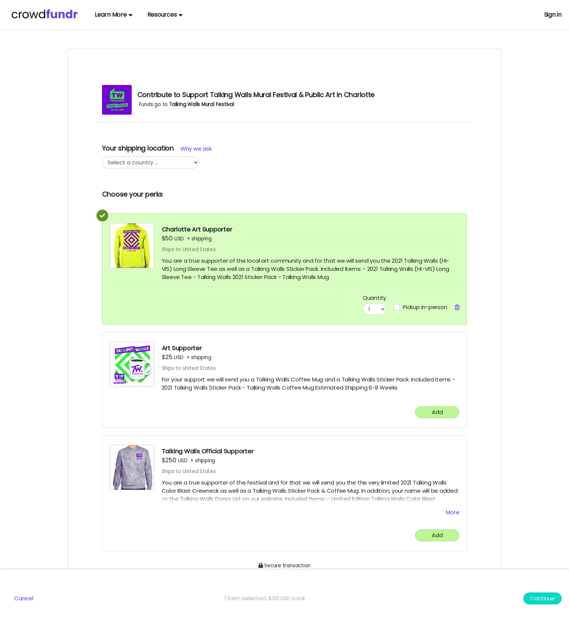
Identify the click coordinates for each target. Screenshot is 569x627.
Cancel (23, 598)
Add (437, 412)
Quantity (374, 298)
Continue (542, 598)
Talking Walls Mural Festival (201, 104)
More (452, 512)
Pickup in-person (425, 307)
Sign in (553, 14)
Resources (164, 14)
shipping (201, 238)
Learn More (113, 14)
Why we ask (195, 148)
